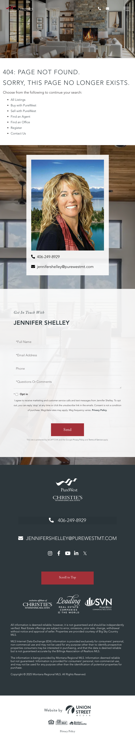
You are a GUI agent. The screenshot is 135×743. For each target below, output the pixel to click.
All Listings (18, 100)
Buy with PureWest (23, 105)
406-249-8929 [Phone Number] (67, 520)
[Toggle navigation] (126, 9)
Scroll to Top (67, 576)
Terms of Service (96, 439)
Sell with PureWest (23, 111)
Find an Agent (20, 117)
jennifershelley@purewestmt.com (65, 266)
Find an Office (20, 122)
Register (16, 128)
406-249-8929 (48, 256)
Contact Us (18, 133)
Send (67, 430)
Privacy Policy (99, 410)
